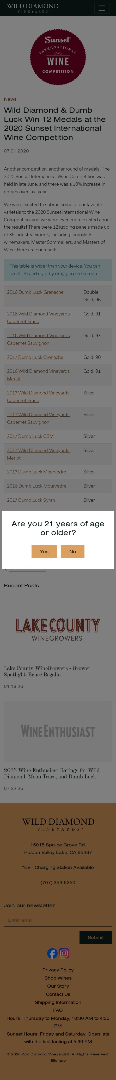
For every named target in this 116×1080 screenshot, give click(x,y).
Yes (44, 552)
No (72, 552)
